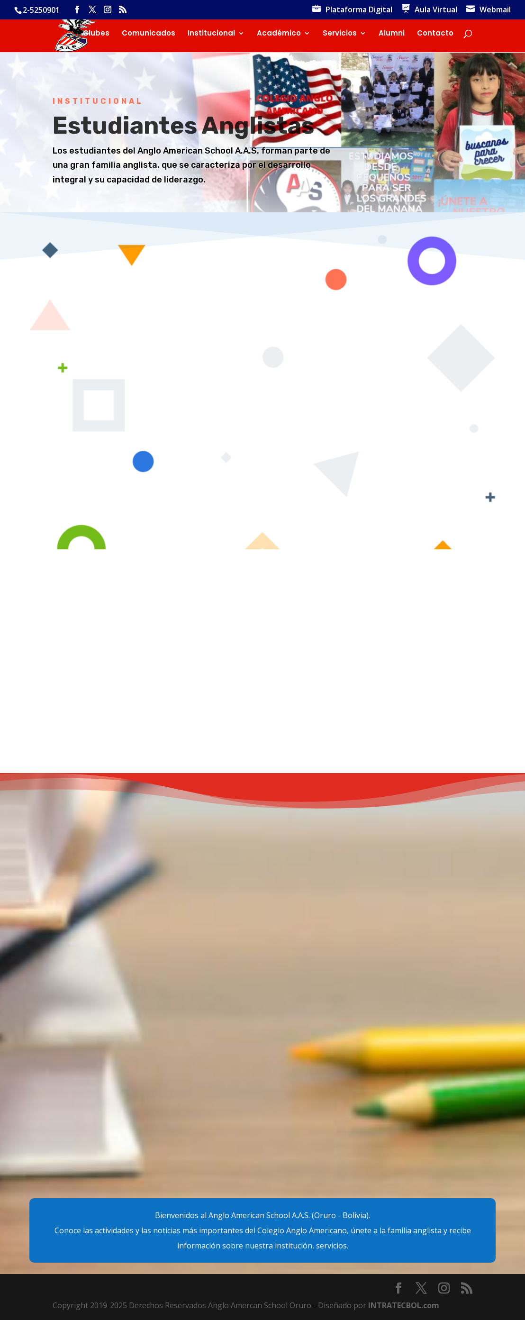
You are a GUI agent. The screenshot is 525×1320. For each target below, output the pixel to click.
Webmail (495, 10)
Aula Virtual (436, 10)
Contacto (435, 34)
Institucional (211, 34)
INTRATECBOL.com (403, 1305)
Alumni (392, 34)
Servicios (340, 34)
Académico (279, 34)
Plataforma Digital (359, 10)
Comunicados (148, 34)
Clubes (96, 34)
